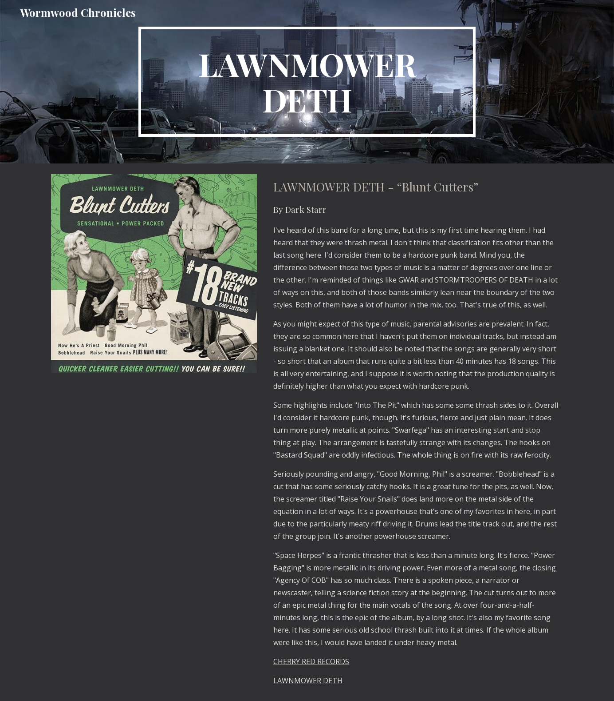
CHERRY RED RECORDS (311, 661)
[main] (307, 82)
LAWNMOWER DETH (307, 680)
